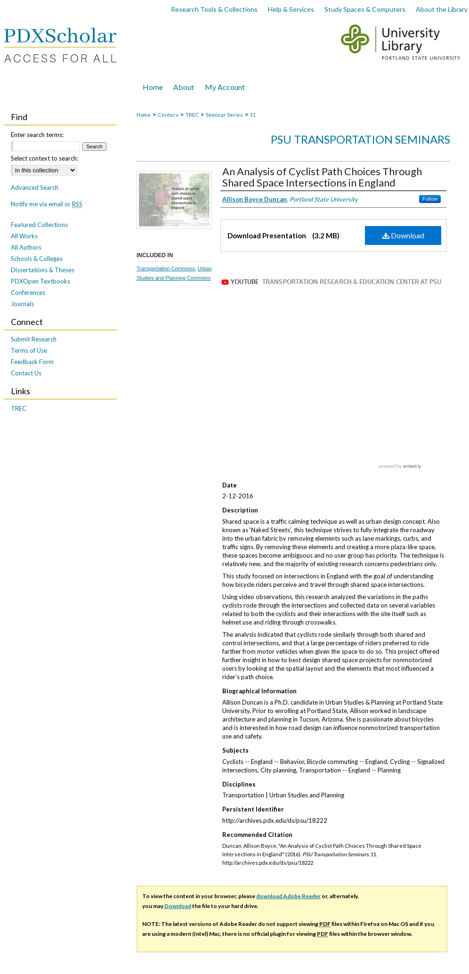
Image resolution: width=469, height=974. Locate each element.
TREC (192, 115)
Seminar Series (224, 115)
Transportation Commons (166, 268)
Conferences (28, 292)
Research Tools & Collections (214, 9)
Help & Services (291, 9)
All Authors (26, 247)
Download (403, 235)
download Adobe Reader (288, 812)
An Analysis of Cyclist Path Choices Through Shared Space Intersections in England (322, 177)
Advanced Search (34, 187)
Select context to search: (44, 158)
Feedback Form (32, 361)
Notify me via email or (46, 204)
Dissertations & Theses (42, 270)
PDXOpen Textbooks (40, 281)
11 (253, 115)
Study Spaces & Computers (364, 9)
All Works (24, 236)
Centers (168, 115)
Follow (429, 199)
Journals (22, 304)
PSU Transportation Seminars (360, 139)
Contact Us (26, 373)
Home (144, 115)
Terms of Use (29, 350)
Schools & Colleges (37, 258)
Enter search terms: (37, 134)
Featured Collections (39, 224)
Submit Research (34, 339)
